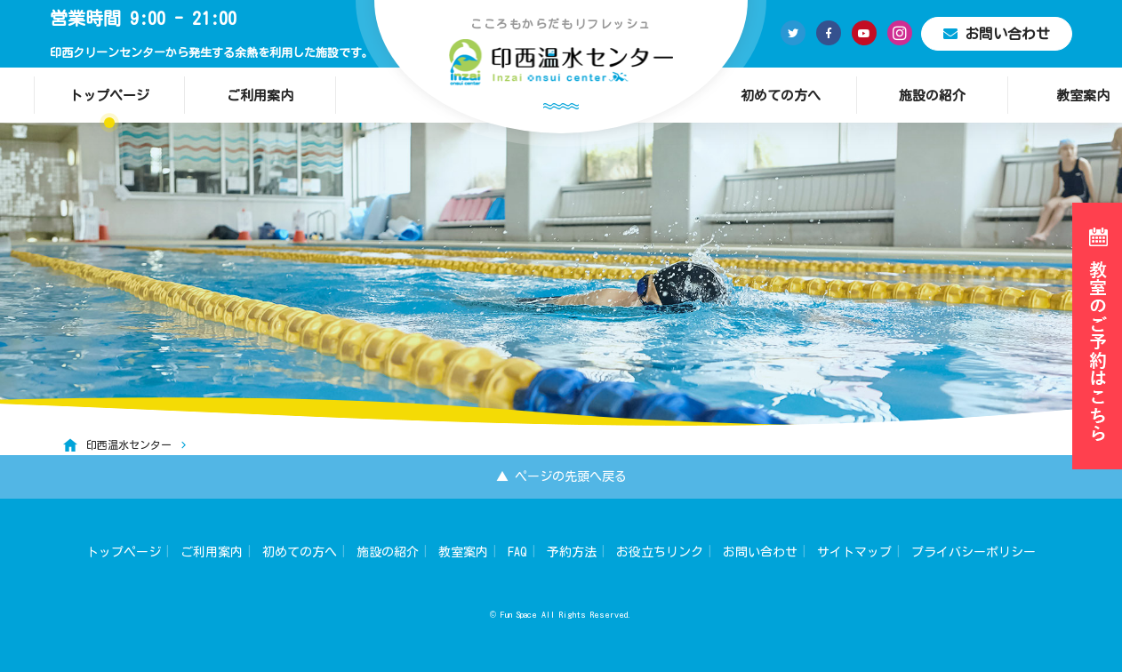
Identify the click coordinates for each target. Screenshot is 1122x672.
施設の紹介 (932, 95)
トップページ (109, 95)
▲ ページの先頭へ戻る (561, 476)
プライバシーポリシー (973, 552)
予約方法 (572, 552)
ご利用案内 (260, 95)
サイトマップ (854, 552)
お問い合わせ (996, 34)
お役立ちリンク (659, 552)
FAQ (517, 552)
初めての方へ (781, 95)
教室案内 (463, 552)
